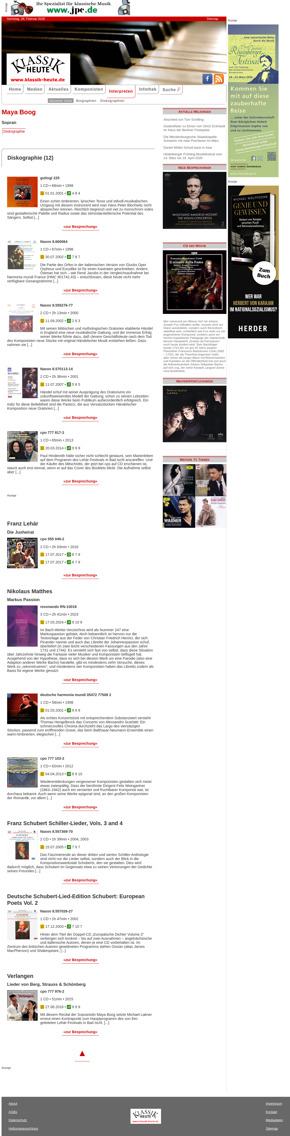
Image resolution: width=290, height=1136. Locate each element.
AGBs (13, 1112)
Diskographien (112, 101)
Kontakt (271, 1112)
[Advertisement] (66, 507)
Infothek (148, 89)
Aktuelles (59, 89)
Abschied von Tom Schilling (184, 119)
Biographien (86, 101)
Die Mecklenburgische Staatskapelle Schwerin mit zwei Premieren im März (191, 139)
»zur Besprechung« (80, 227)
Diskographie (14, 131)
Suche (171, 89)
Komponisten (89, 89)
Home (15, 89)
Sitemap (212, 19)
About (13, 1103)
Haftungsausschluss (23, 1128)
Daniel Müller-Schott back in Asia (188, 147)
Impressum (274, 1103)
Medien (35, 89)
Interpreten (121, 91)
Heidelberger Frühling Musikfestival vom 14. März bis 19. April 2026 (193, 156)
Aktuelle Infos (60, 101)
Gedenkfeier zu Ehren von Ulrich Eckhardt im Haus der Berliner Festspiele (194, 128)
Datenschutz (18, 1120)
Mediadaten (274, 1120)
